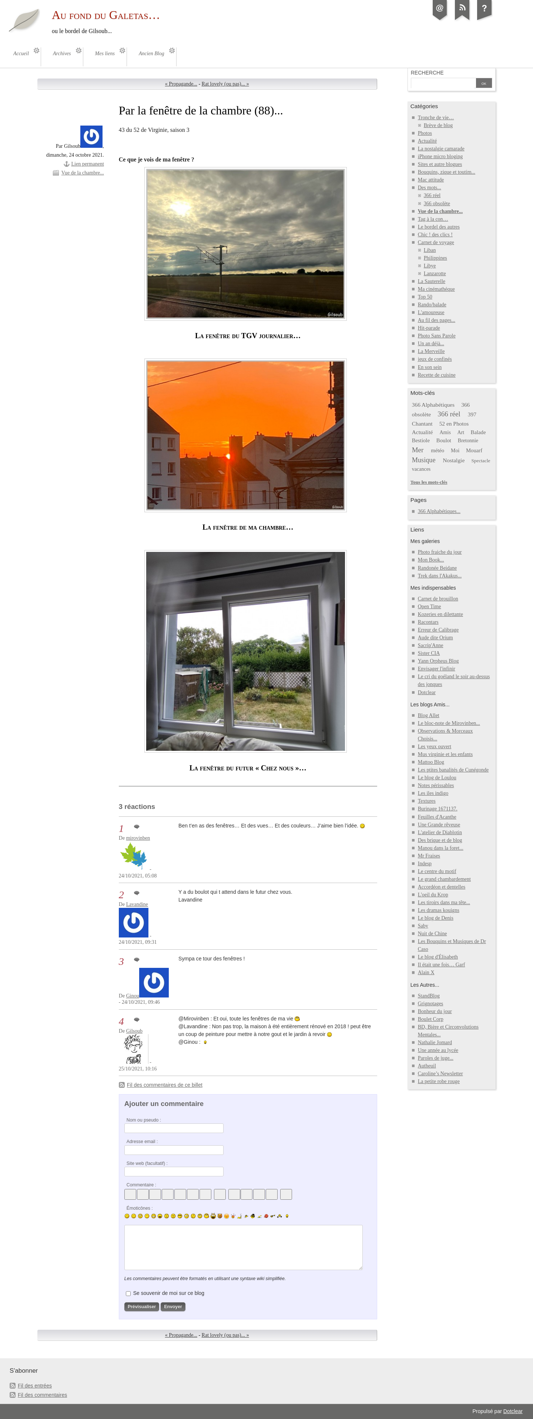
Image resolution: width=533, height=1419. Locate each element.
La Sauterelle (431, 281)
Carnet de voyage (436, 242)
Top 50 (425, 297)
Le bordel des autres (439, 227)
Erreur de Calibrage (438, 630)
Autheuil (427, 1066)
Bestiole (421, 440)
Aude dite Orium (435, 637)
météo (437, 450)
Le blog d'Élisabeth (438, 957)
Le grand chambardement (444, 879)
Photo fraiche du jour (440, 552)
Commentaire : (141, 1185)
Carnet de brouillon (438, 599)
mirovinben (138, 838)
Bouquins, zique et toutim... (446, 172)
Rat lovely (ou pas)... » (225, 84)
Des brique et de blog (440, 840)
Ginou (132, 996)
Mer (418, 450)
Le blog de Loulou (437, 777)
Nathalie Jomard (435, 1042)
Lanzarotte (435, 273)
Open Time (429, 606)
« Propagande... (181, 84)
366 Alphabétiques (433, 405)
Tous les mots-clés (428, 482)
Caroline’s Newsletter (440, 1073)
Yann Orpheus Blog (438, 661)
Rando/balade (432, 304)
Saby (423, 926)
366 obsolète (437, 203)
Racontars (428, 622)
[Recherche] (442, 83)
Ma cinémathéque (436, 289)
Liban (430, 250)
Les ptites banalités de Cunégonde (453, 770)
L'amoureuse (431, 312)
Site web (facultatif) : (147, 1163)
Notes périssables (436, 785)
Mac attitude (431, 180)
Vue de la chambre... (82, 173)
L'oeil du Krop (433, 894)
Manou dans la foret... (440, 848)
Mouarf (474, 450)
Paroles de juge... (435, 1058)
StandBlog (429, 996)
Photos (425, 133)
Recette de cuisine (437, 375)
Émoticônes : (140, 1208)
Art (460, 432)
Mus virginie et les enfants (445, 754)
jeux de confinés (435, 359)
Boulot (443, 440)
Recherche (427, 73)
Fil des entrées (35, 1386)
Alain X (426, 972)
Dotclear (427, 692)
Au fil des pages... (436, 320)
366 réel (432, 195)
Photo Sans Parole (437, 336)
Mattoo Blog (431, 762)
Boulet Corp (430, 1019)
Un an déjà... (431, 343)
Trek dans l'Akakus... (440, 576)
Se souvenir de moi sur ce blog (168, 1293)
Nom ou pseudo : (144, 1120)
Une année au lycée (438, 1050)
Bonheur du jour (435, 1011)
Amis (444, 432)
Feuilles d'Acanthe (437, 817)
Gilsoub (134, 1031)
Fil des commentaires (42, 1395)
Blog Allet (428, 715)
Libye (430, 266)
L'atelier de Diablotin (440, 832)
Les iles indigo (433, 793)
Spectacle (480, 460)
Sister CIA (429, 653)
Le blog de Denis (435, 918)
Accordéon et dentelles (441, 887)
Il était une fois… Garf (441, 964)
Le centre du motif (437, 871)
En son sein (430, 367)
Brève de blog (438, 125)
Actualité (427, 141)
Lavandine (137, 904)
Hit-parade (429, 328)
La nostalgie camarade (441, 148)
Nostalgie (454, 460)
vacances (421, 469)
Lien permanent (87, 164)
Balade (478, 432)
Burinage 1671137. (437, 809)
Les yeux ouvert (434, 746)
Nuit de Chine (432, 933)
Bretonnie (468, 440)
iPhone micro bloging (440, 156)
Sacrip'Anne (430, 645)
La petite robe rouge (439, 1081)
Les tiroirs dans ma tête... (444, 902)
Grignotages (430, 1003)
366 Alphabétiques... (439, 511)
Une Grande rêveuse (439, 824)
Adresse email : (142, 1141)
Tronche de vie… (436, 117)
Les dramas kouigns (438, 910)
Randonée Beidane (437, 568)
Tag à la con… (433, 219)
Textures (427, 801)
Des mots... (429, 187)
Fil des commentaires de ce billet (164, 1085)
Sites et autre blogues (440, 164)
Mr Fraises (429, 856)
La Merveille (431, 351)
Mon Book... (431, 560)
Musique (424, 460)
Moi (455, 450)
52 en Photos (454, 423)
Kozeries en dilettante (440, 614)
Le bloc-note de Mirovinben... (449, 723)
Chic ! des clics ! (435, 234)
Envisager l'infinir (436, 669)
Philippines (435, 258)
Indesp (425, 863)
